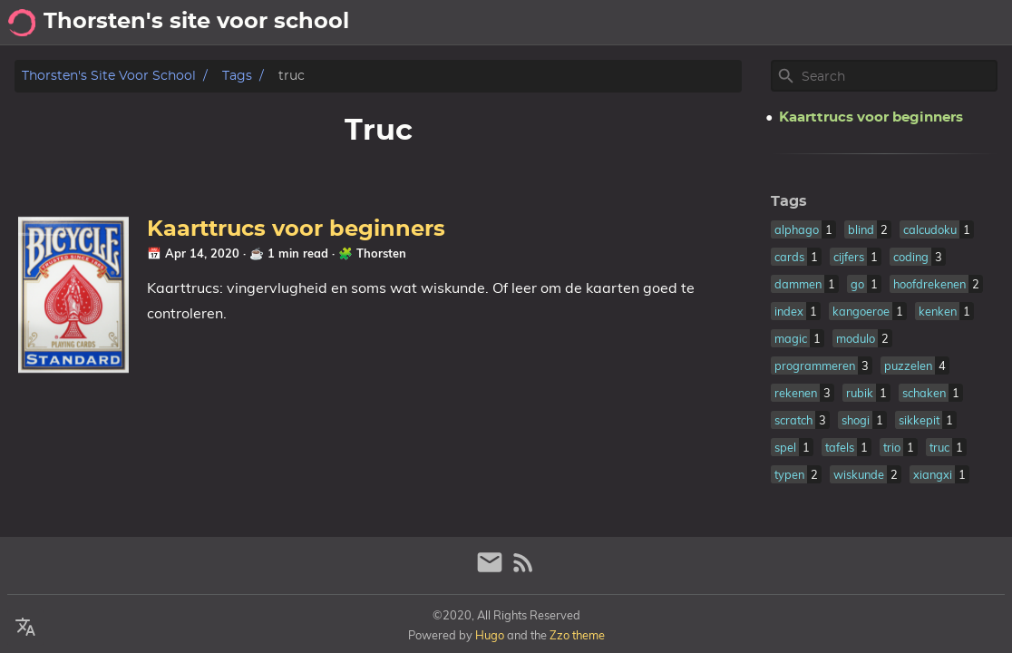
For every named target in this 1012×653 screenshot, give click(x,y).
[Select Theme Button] (802, 22)
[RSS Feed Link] (523, 570)
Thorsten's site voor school (109, 76)
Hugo (489, 635)
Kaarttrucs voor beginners (296, 229)
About (855, 22)
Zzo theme (577, 635)
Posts (914, 22)
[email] (492, 570)
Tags (237, 76)
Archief (977, 22)
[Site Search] (898, 76)
